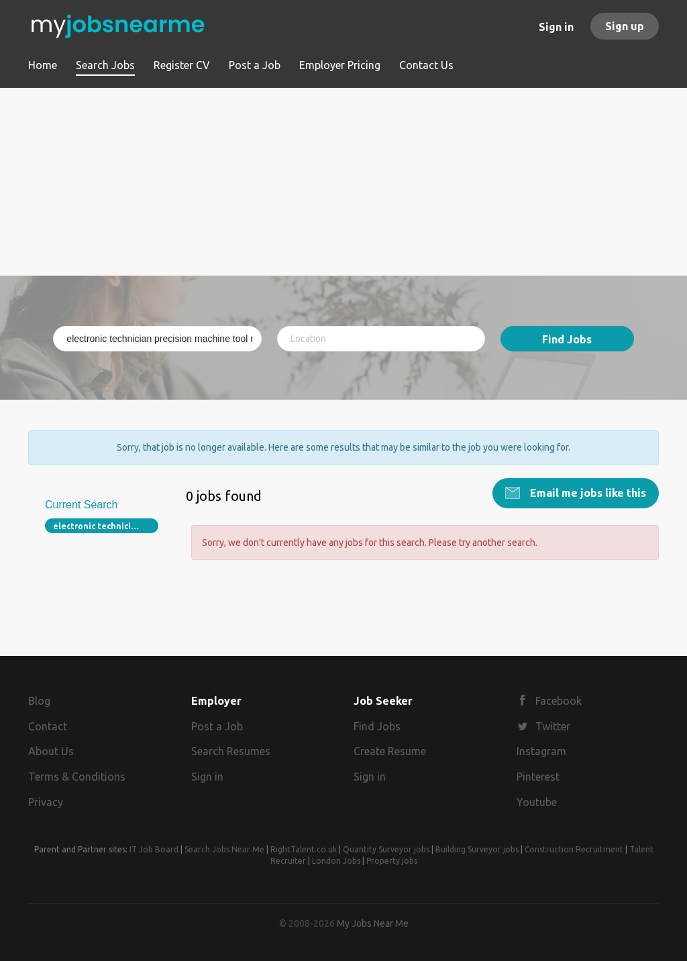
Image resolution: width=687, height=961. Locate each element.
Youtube (537, 802)
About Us (51, 751)
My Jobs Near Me (373, 923)
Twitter (552, 726)
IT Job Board (153, 849)
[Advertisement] (343, 182)
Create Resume (390, 751)
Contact (47, 726)
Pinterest (538, 777)
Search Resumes (230, 751)
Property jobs (391, 860)
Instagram (541, 751)
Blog (39, 701)
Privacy (45, 802)
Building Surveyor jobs (477, 849)
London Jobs (336, 860)
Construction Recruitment (574, 849)
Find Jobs (567, 339)
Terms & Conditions (76, 777)
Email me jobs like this (586, 493)
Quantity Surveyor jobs (386, 849)
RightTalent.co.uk (303, 849)
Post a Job (217, 726)
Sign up (624, 26)
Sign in (556, 27)
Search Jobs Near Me (224, 849)
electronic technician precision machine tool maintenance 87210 (105, 526)
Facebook (558, 701)
